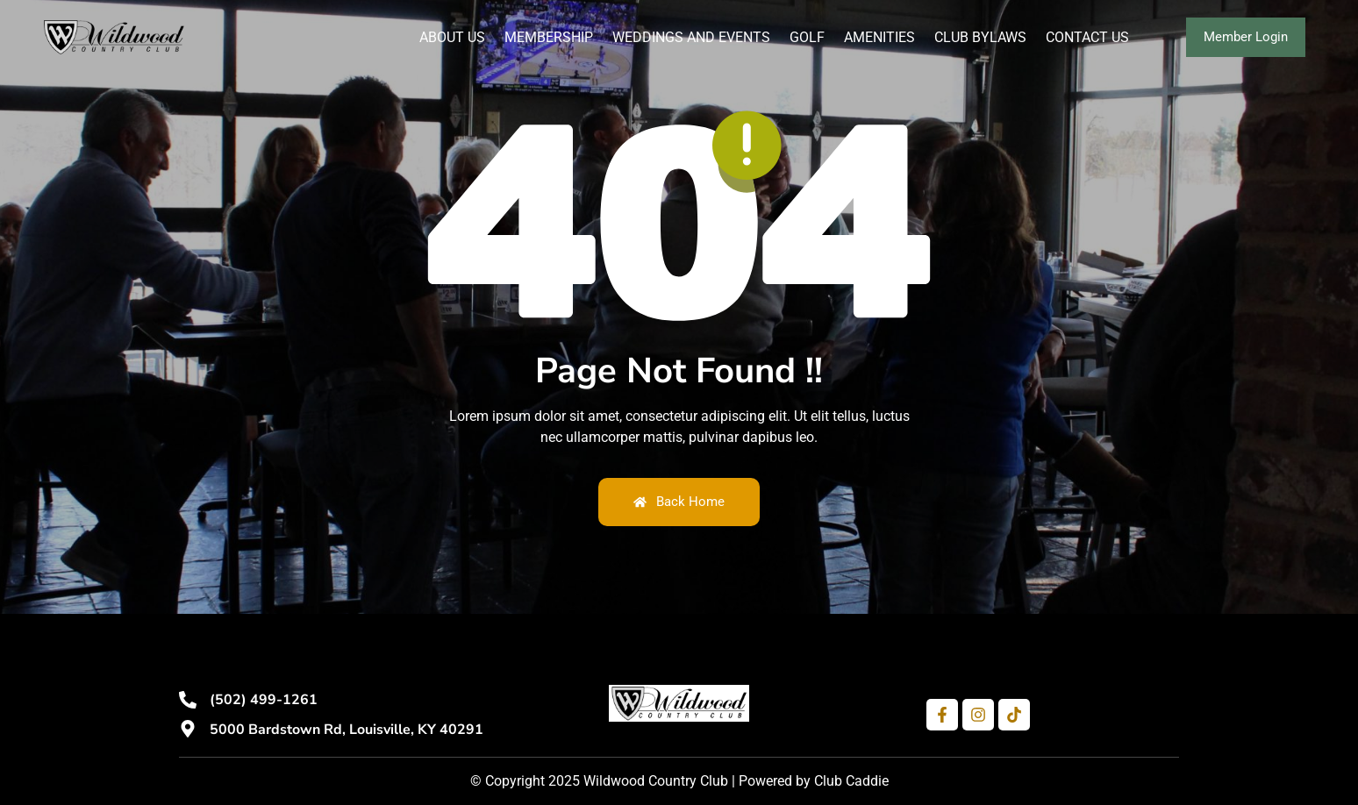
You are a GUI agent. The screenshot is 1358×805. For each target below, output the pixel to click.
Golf (807, 37)
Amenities (879, 37)
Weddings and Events (691, 37)
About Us (452, 37)
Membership (548, 37)
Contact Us (1087, 37)
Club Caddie (851, 781)
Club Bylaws (980, 37)
